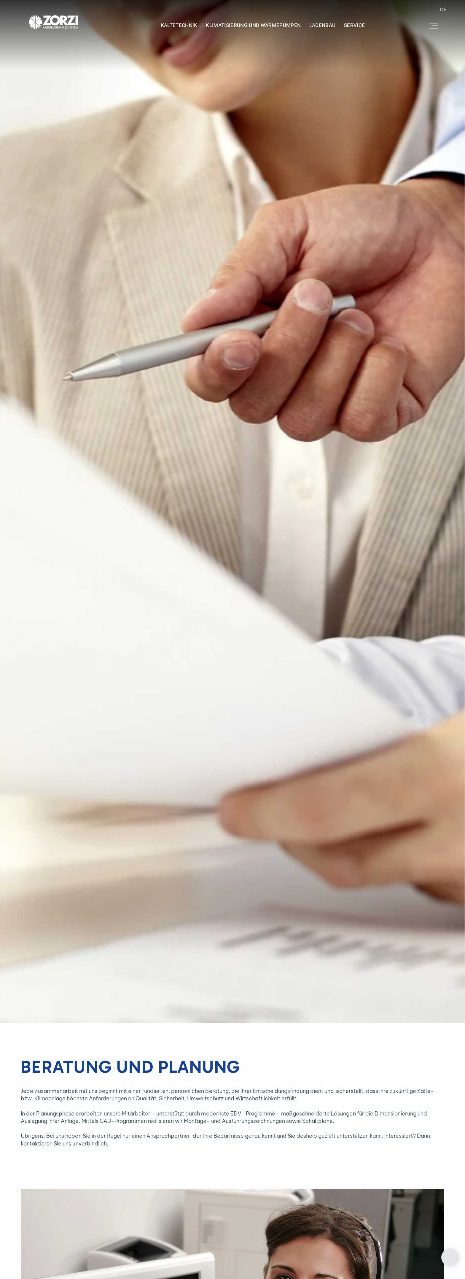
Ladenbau (322, 25)
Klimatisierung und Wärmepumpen (253, 25)
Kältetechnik (179, 25)
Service (354, 25)
